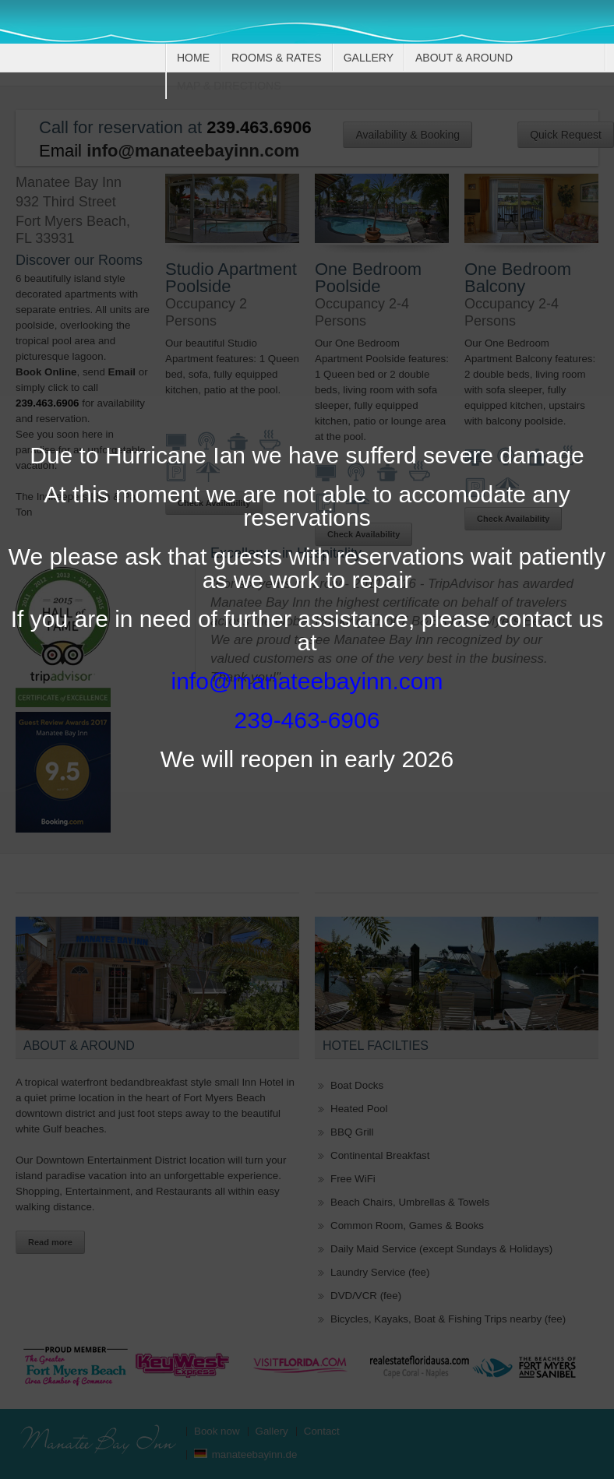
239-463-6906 (307, 720)
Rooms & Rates (276, 57)
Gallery (368, 57)
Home (193, 57)
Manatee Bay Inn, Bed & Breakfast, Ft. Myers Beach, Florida (94, 33)
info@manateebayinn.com (307, 681)
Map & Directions (229, 85)
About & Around (464, 57)
